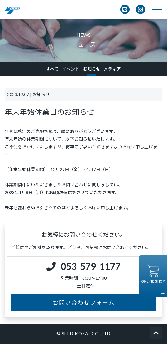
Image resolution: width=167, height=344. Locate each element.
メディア (112, 69)
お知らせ (91, 69)
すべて (52, 69)
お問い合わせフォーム (84, 302)
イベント (70, 69)
